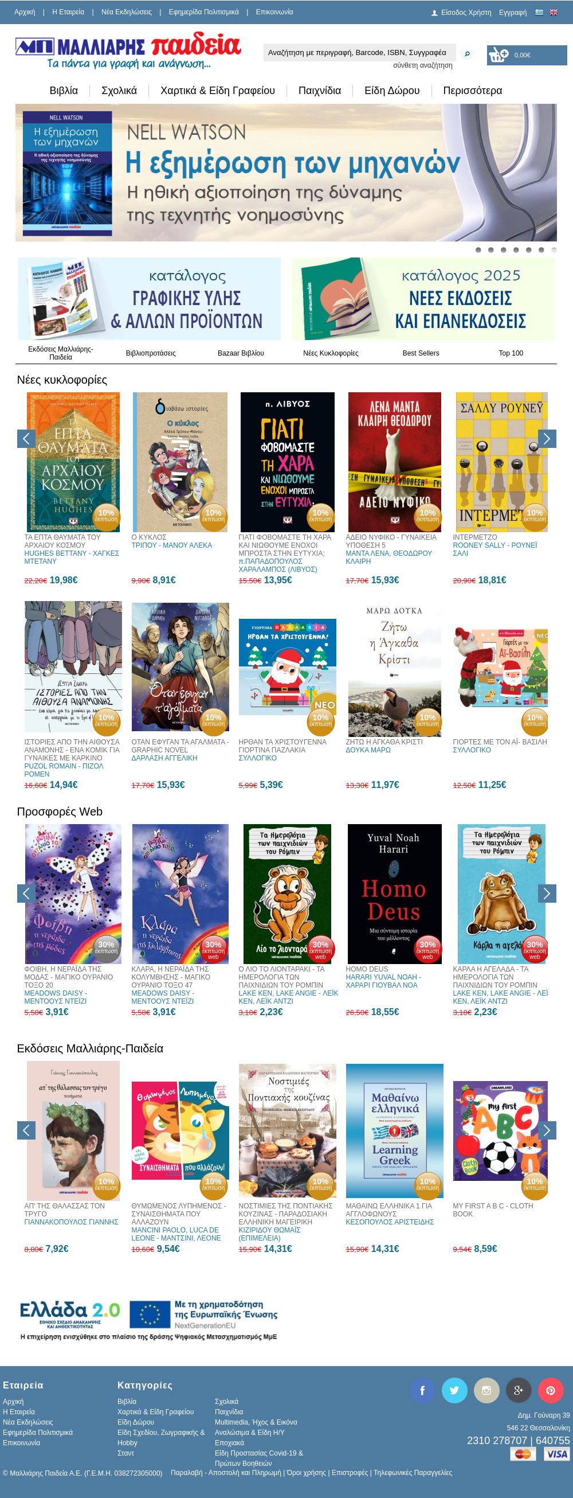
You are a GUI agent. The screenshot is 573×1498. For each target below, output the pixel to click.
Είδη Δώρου (391, 90)
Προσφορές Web (60, 811)
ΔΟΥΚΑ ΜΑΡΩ (368, 750)
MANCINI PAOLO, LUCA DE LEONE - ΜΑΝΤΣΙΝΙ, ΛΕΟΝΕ (176, 1234)
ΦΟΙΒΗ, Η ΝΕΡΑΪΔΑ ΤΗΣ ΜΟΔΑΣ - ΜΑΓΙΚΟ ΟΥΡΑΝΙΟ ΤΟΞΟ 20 (69, 977)
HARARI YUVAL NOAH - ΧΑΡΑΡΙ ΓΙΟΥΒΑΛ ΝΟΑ (384, 981)
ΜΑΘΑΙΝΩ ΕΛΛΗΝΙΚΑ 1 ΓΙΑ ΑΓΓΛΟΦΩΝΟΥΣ (389, 1210)
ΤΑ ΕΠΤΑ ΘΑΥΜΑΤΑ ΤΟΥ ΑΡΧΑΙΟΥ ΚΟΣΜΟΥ (63, 541)
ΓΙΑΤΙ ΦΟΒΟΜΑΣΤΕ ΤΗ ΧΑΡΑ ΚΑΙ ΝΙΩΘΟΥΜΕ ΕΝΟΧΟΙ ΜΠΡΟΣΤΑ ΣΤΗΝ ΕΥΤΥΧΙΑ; (285, 545)
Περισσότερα (473, 90)
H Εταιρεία (68, 12)
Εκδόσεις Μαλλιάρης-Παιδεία (60, 353)
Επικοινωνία (274, 12)
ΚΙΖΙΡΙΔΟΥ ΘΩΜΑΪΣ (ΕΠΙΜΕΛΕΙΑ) (270, 1234)
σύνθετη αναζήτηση (423, 65)
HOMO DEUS (367, 969)
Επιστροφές (350, 1473)
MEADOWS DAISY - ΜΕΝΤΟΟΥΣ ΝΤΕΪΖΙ (56, 997)
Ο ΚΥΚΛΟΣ (149, 537)
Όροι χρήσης (306, 1473)
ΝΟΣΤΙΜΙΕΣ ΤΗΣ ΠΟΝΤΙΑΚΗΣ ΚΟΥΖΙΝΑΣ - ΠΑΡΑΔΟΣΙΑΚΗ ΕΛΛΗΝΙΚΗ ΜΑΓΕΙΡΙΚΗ (286, 1214)
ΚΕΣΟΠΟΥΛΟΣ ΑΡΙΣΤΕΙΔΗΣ (390, 1222)
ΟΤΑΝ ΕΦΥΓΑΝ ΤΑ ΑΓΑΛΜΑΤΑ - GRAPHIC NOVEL (180, 746)
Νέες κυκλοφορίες (62, 379)
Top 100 (511, 353)
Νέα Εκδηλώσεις (126, 12)
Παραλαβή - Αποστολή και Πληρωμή (226, 1473)
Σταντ (125, 1453)
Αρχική (24, 12)
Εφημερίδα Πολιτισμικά (204, 12)
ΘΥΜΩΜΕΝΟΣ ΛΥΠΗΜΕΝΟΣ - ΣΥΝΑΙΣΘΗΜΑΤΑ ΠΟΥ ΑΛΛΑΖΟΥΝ (179, 1214)
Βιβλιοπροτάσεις (151, 353)
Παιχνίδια (320, 90)
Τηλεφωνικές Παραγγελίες (413, 1473)
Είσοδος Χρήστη (466, 13)
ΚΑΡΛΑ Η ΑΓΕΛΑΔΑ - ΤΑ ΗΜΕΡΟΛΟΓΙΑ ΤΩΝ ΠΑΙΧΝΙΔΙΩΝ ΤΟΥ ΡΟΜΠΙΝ (495, 977)
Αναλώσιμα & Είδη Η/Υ (250, 1433)
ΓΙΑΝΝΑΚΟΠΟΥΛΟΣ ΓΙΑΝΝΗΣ (72, 1222)
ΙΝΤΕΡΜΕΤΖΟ (475, 537)
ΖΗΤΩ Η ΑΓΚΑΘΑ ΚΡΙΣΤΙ (384, 742)
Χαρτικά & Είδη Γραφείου (217, 90)
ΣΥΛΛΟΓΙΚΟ (258, 758)
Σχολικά (119, 90)
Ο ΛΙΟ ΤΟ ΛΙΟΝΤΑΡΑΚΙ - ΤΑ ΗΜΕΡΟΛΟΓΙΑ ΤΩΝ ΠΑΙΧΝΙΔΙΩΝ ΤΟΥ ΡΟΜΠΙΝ (281, 977)
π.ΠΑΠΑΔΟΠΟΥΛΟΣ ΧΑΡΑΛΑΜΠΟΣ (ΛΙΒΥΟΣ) (278, 565)
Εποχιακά (229, 1443)
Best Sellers (421, 353)
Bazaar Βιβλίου (241, 353)
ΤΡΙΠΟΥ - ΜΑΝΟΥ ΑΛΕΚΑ (172, 545)
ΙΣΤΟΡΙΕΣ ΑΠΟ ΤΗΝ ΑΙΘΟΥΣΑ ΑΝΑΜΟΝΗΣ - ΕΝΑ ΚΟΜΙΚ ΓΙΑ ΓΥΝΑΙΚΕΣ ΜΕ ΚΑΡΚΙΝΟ (72, 750)
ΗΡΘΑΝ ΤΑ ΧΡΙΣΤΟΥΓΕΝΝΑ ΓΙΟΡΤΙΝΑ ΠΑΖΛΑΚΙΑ (283, 746)
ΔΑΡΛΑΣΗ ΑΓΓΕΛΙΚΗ (165, 758)
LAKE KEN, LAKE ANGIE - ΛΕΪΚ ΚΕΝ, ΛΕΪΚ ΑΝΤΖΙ (289, 997)
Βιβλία (64, 90)
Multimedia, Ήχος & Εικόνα (256, 1422)
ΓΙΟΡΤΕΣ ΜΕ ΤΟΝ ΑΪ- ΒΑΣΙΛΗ (500, 742)
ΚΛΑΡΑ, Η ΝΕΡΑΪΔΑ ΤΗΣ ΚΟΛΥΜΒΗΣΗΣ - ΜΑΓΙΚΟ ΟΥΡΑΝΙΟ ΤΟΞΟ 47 (171, 977)
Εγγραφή (513, 13)
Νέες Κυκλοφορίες (331, 353)
